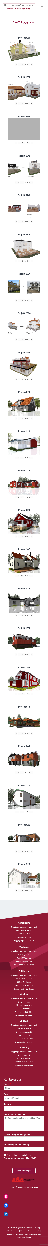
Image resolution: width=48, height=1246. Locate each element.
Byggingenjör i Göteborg (24, 1065)
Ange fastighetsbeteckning (17, 1145)
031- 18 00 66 (27, 1062)
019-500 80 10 (27, 1012)
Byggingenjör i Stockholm (24, 941)
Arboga (29, 1231)
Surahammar (29, 1228)
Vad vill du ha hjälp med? (16, 1114)
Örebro (28, 1237)
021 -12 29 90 (27, 961)
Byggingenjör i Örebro (24, 1015)
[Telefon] (24, 1108)
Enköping (10, 1234)
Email (7, 1094)
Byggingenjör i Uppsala (23, 1042)
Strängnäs (36, 1234)
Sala (37, 1228)
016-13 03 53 (27, 985)
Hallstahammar (13, 1231)
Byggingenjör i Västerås (24, 965)
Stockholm (21, 1237)
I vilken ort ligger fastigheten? (18, 1135)
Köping (22, 1231)
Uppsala (28, 1234)
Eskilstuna (20, 1234)
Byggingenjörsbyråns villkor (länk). (20, 1158)
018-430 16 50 (27, 1039)
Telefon (8, 1104)
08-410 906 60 (27, 937)
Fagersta (19, 1228)
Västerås (11, 1228)
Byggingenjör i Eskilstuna (24, 989)
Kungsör (36, 1231)
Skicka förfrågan (24, 1171)
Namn (7, 1084)
